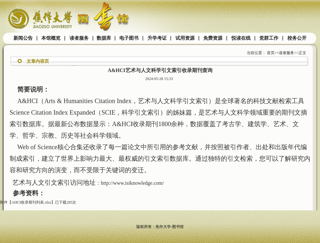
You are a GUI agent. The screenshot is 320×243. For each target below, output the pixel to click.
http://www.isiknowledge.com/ (132, 183)
